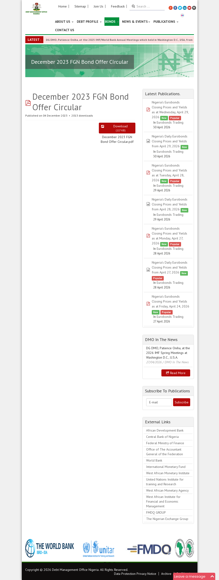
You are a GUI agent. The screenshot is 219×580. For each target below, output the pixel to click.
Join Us (98, 6)
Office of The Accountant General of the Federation (164, 451)
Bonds (112, 21)
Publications (165, 21)
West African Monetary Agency (167, 490)
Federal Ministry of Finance (165, 443)
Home (62, 6)
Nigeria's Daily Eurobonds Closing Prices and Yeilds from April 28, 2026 (169, 204)
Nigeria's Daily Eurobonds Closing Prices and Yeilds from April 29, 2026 (169, 141)
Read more (176, 373)
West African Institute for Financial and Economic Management (163, 501)
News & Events (136, 21)
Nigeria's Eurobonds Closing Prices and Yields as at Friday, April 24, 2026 (170, 301)
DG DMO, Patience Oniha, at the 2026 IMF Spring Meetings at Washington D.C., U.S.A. (168, 353)
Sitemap (80, 6)
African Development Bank (164, 430)
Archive (166, 573)
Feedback (118, 6)
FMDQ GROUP (156, 512)
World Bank (154, 460)
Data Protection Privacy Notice (135, 573)
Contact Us (64, 30)
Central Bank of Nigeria (162, 437)
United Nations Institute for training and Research (165, 481)
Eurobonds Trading (170, 122)
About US (64, 21)
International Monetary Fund (166, 467)
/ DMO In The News (176, 362)
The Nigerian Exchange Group (167, 519)
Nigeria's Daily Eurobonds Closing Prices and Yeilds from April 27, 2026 (169, 267)
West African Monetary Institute (167, 473)
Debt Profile (89, 21)
